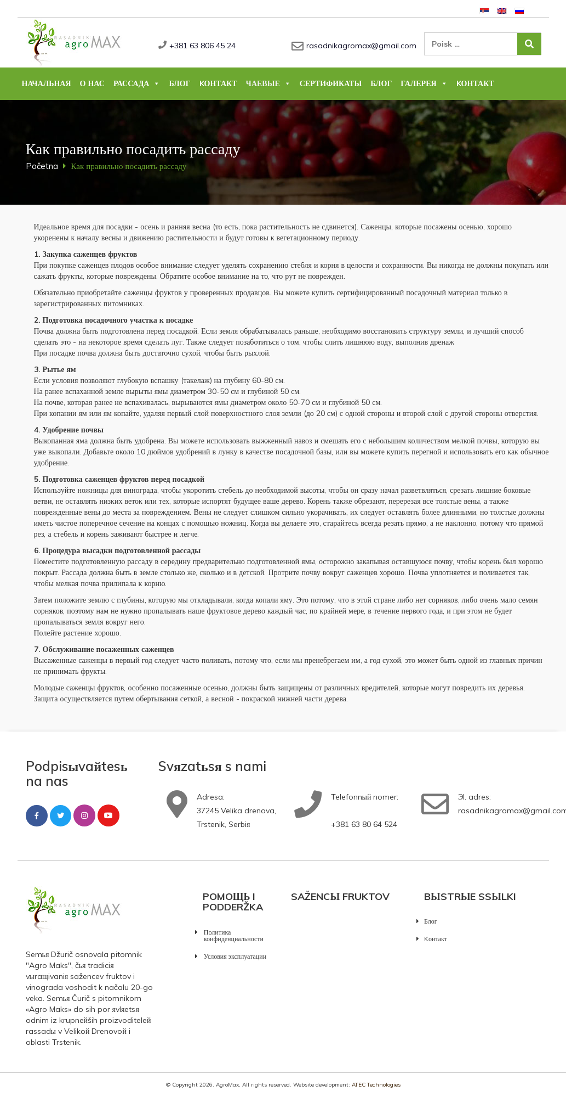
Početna (42, 166)
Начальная (46, 83)
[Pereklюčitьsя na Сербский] (484, 10)
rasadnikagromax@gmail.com (361, 45)
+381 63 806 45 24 (202, 45)
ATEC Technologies (376, 1084)
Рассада (137, 83)
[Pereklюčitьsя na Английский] (502, 10)
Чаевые (268, 83)
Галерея (424, 83)
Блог (179, 83)
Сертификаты (331, 83)
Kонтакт (218, 83)
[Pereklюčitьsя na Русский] (519, 10)
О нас (92, 83)
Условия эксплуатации (235, 956)
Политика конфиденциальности (234, 935)
